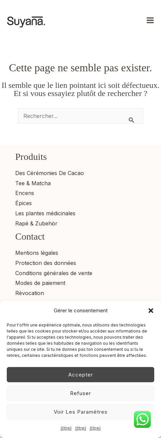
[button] (150, 310)
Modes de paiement (40, 282)
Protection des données (45, 263)
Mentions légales (36, 252)
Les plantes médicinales (45, 213)
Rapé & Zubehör (36, 223)
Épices (23, 203)
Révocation (29, 293)
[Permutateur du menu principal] (150, 20)
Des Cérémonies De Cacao (49, 173)
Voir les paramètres (81, 412)
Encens (24, 193)
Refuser (80, 393)
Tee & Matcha (33, 183)
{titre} (66, 428)
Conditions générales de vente (53, 273)
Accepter (80, 374)
